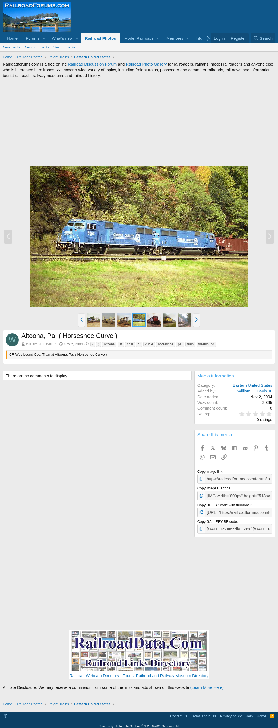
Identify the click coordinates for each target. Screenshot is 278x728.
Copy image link (210, 471)
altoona (109, 344)
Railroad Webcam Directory (94, 672)
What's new (62, 38)
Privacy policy (231, 713)
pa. (180, 344)
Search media (64, 47)
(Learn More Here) (207, 684)
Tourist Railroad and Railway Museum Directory (165, 672)
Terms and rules (203, 713)
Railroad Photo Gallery (146, 64)
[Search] (263, 38)
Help (249, 713)
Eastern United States (252, 385)
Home (12, 38)
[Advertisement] (139, 122)
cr (139, 344)
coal (130, 344)
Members (175, 38)
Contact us (178, 713)
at (120, 344)
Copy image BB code (213, 487)
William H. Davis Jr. (41, 344)
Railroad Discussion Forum (92, 64)
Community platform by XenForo (139, 722)
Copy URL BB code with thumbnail (224, 503)
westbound (206, 344)
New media (11, 47)
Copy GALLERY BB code (217, 519)
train (190, 344)
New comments (37, 47)
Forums (33, 38)
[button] (44, 38)
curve (149, 344)
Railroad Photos (100, 38)
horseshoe (165, 344)
